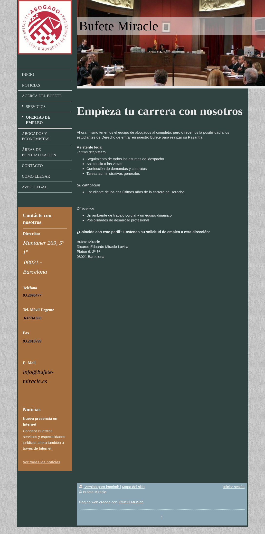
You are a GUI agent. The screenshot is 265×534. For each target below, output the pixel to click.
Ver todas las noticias (41, 462)
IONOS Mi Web (130, 502)
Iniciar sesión (234, 487)
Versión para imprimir (99, 487)
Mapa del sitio (133, 487)
